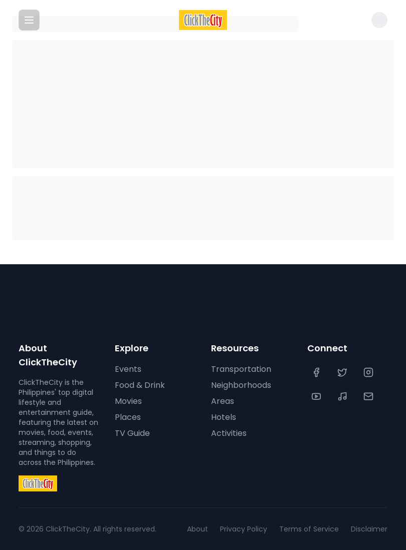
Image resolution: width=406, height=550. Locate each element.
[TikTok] (343, 396)
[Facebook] (317, 372)
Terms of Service (309, 529)
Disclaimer (369, 529)
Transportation (241, 369)
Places (128, 417)
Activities (229, 433)
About (197, 529)
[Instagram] (369, 372)
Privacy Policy (243, 529)
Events (128, 369)
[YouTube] (317, 396)
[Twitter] (343, 372)
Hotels (223, 417)
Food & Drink (140, 385)
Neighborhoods (241, 385)
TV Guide (132, 433)
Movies (128, 401)
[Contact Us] (369, 396)
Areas (222, 401)
